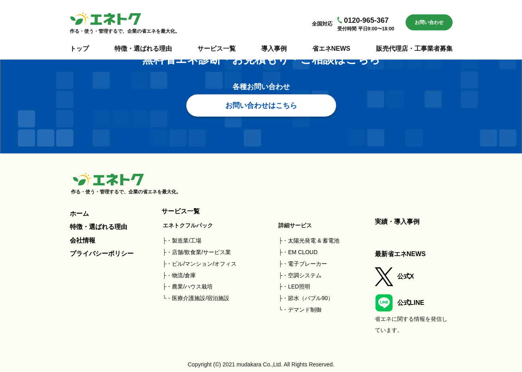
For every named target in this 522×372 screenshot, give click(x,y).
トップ (79, 48)
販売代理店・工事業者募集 (414, 48)
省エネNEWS (331, 48)
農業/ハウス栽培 (192, 286)
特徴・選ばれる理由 (143, 48)
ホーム (79, 213)
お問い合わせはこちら (261, 105)
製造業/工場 (186, 240)
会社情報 (82, 240)
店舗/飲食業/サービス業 (201, 252)
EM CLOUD (302, 252)
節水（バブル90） (310, 298)
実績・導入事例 (397, 221)
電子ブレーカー (307, 264)
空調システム (304, 275)
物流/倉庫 (184, 275)
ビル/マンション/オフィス (204, 264)
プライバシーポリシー (102, 253)
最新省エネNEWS (400, 254)
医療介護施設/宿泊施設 (200, 298)
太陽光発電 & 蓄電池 (313, 240)
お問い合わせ (429, 22)
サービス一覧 (216, 48)
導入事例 (274, 48)
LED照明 (299, 286)
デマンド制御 (304, 309)
